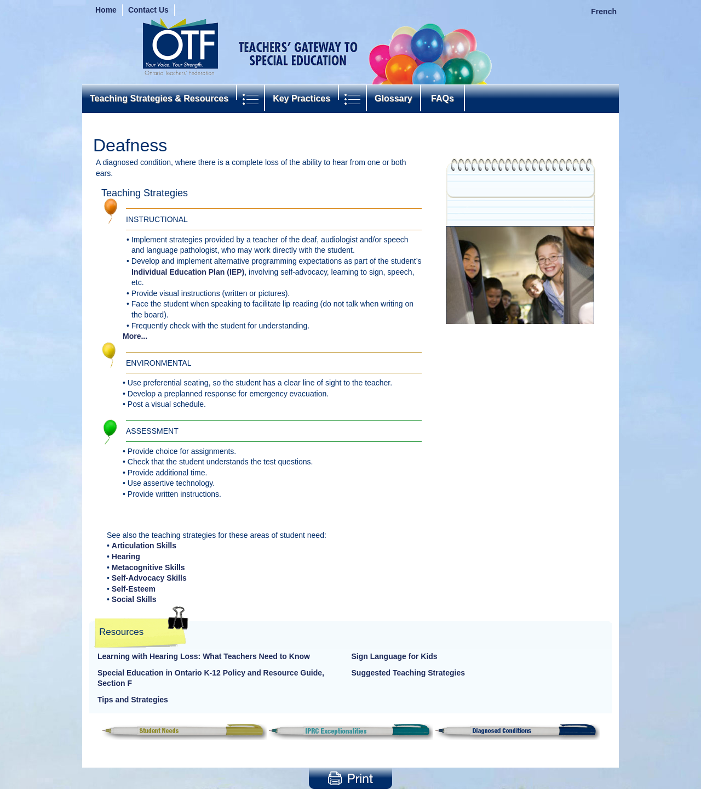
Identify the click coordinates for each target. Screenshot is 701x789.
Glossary (393, 98)
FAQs (443, 98)
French (604, 11)
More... (135, 336)
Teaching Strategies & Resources (159, 98)
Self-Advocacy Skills (149, 578)
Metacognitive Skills (148, 567)
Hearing (126, 556)
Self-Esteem (134, 588)
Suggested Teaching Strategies (408, 672)
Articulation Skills (144, 545)
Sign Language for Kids (395, 656)
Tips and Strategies (132, 699)
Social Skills (134, 599)
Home (106, 9)
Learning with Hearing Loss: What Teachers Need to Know (203, 656)
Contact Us (148, 9)
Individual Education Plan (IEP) (187, 272)
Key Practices (301, 98)
